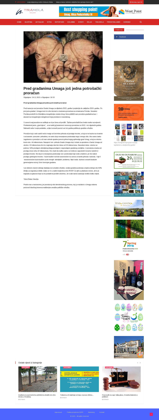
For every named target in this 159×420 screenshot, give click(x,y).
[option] (85, 2)
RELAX (89, 22)
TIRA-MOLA (99, 22)
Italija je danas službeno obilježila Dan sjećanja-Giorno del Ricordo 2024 (85, 2)
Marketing (91, 412)
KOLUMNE (71, 22)
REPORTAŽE (59, 22)
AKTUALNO (39, 22)
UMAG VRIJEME (129, 50)
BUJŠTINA (28, 22)
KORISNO (127, 22)
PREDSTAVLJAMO (113, 22)
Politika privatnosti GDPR (75, 412)
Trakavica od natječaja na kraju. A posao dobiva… (77, 395)
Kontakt (101, 412)
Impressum (58, 412)
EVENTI (81, 22)
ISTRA (49, 22)
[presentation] (137, 362)
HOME (19, 22)
